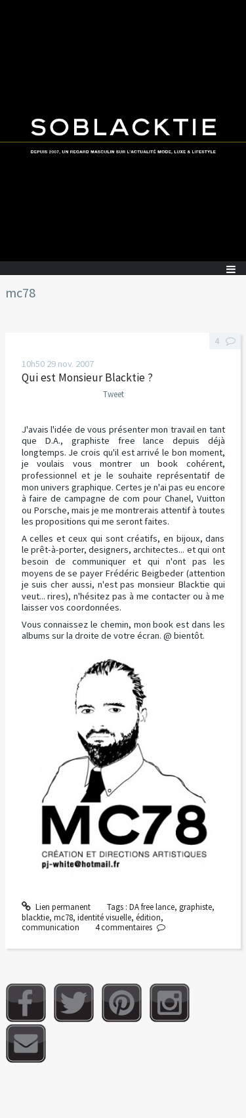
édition (148, 917)
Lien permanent (56, 907)
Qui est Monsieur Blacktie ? (87, 377)
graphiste (195, 907)
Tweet (113, 394)
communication (50, 927)
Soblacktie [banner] (123, 130)
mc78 (63, 917)
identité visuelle (104, 917)
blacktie (35, 917)
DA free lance (151, 907)
